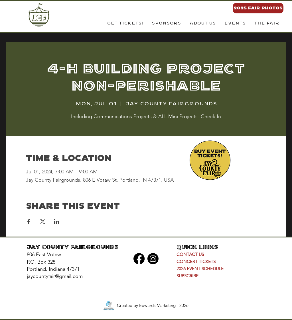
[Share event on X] (42, 221)
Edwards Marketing (157, 305)
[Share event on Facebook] (28, 221)
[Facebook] (139, 258)
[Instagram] (153, 258)
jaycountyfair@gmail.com (55, 276)
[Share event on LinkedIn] (56, 221)
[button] (202, 24)
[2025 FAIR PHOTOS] (258, 8)
